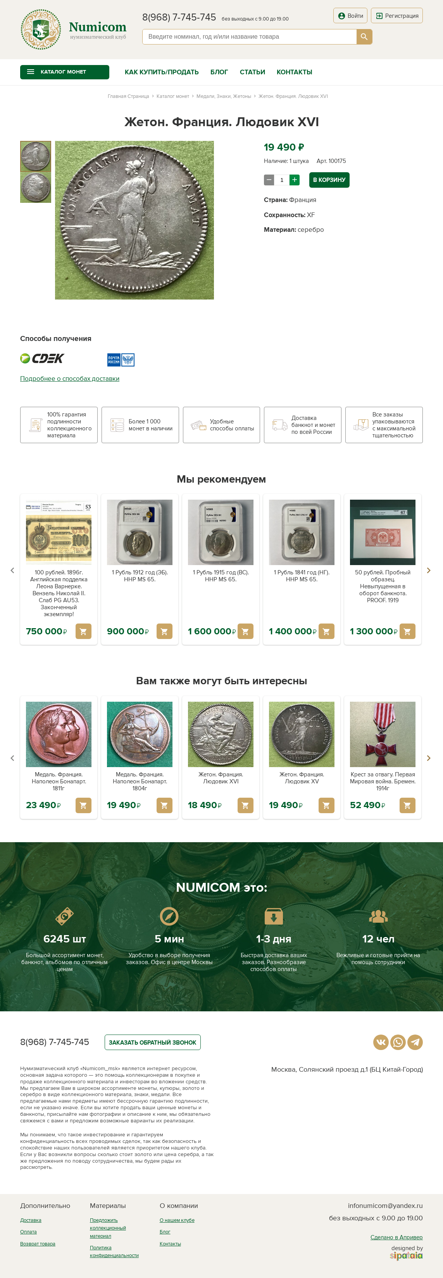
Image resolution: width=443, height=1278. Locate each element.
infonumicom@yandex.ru (385, 1205)
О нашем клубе (177, 1220)
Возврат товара (37, 1244)
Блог (219, 72)
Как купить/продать (162, 72)
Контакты (294, 72)
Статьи (252, 72)
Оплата (28, 1232)
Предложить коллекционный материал (108, 1228)
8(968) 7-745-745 (179, 17)
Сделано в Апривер (397, 1237)
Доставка (30, 1220)
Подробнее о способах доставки (69, 379)
